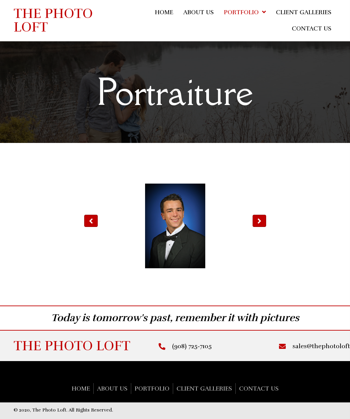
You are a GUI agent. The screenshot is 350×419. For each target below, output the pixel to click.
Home (81, 388)
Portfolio (152, 388)
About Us (112, 388)
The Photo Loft (53, 20)
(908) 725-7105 (192, 346)
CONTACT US (259, 388)
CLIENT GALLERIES (204, 388)
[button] (91, 221)
